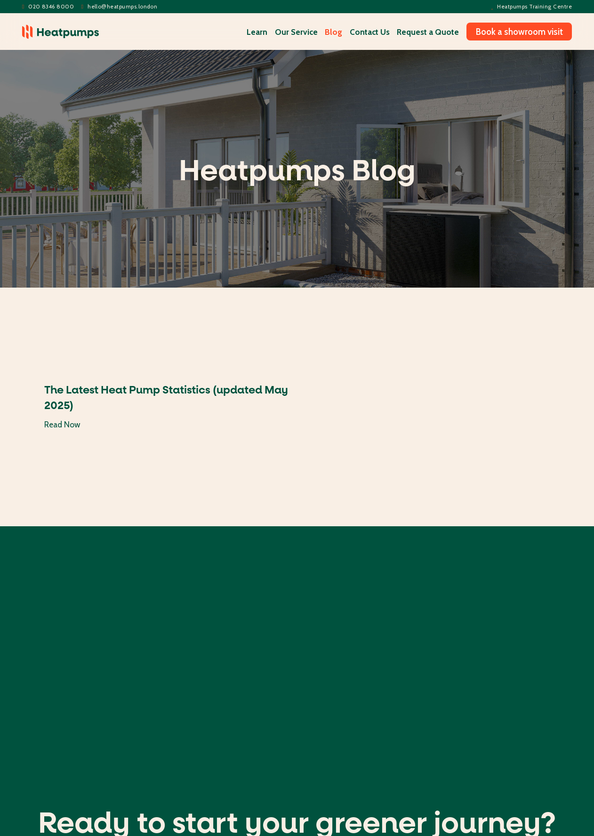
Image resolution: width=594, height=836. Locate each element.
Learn (257, 32)
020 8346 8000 (48, 7)
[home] (60, 31)
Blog (333, 32)
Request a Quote (428, 32)
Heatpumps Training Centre (531, 7)
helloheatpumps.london (119, 7)
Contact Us (370, 32)
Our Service (296, 32)
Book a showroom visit (519, 31)
